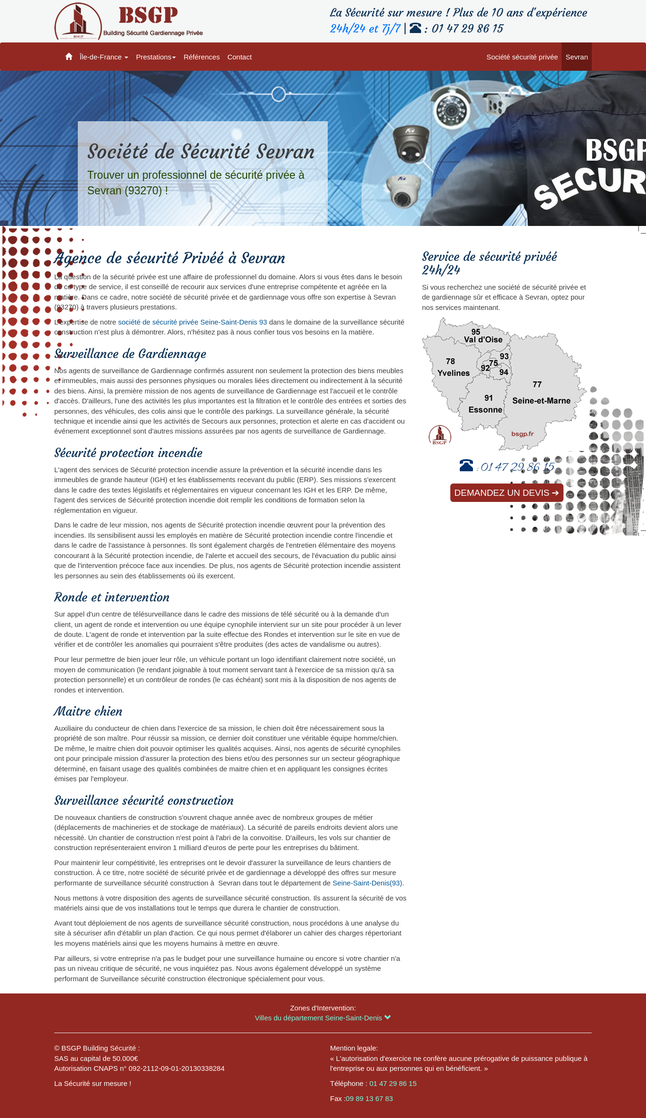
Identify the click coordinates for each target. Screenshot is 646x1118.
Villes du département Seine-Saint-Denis (323, 1018)
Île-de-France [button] (104, 57)
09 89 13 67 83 (369, 1098)
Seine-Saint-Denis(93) (367, 883)
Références (201, 57)
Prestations (156, 57)
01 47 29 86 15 (517, 468)
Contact (239, 57)
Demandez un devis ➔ (507, 493)
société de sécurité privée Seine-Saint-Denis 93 (192, 322)
